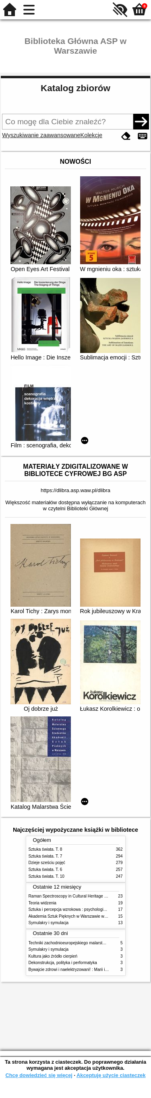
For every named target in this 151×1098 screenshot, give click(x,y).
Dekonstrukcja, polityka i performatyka (63, 962)
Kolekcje (91, 135)
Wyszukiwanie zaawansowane (41, 135)
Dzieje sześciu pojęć (47, 862)
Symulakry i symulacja (49, 923)
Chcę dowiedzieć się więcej (38, 1075)
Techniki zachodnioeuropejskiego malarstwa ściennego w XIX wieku (90, 943)
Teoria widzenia (42, 903)
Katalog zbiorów (75, 88)
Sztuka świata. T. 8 (45, 849)
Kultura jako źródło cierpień (53, 956)
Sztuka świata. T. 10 (46, 876)
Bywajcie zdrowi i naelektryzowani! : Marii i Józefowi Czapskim (85, 969)
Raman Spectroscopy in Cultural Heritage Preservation (78, 896)
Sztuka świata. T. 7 (45, 856)
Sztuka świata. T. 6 (45, 869)
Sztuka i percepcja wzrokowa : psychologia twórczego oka (81, 909)
